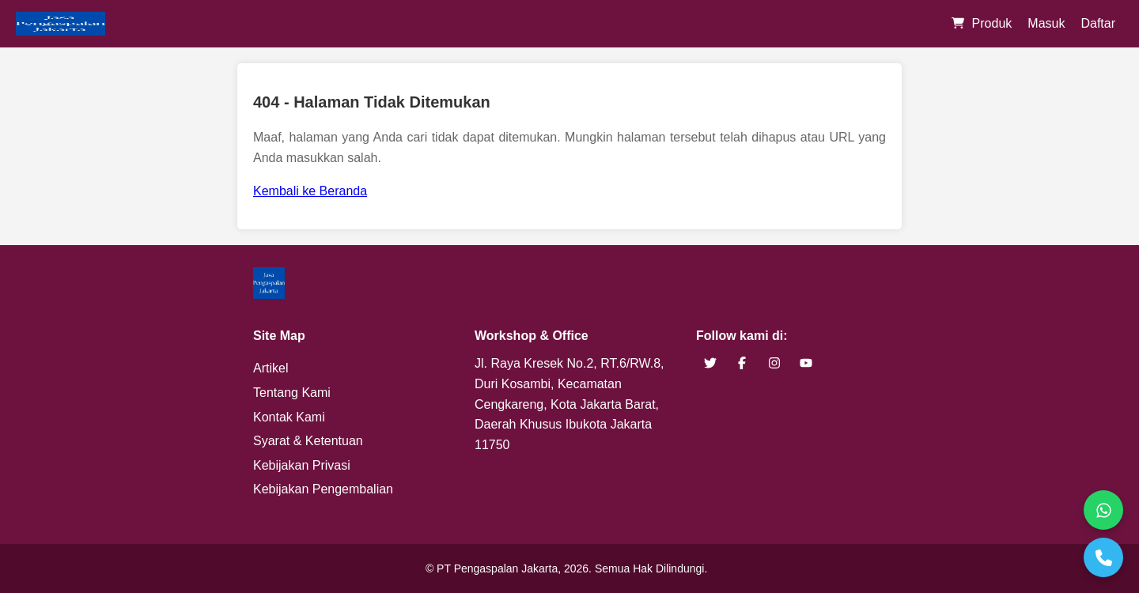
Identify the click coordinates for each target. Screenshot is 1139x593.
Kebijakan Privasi (301, 465)
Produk (992, 23)
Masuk (1046, 23)
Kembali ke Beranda (310, 191)
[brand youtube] (806, 363)
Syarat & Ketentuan (308, 441)
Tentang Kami (292, 392)
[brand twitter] (710, 363)
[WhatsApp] (1103, 510)
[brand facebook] (742, 363)
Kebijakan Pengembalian (323, 489)
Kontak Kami (289, 417)
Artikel (270, 368)
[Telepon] (1103, 557)
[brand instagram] (774, 363)
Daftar (1097, 23)
